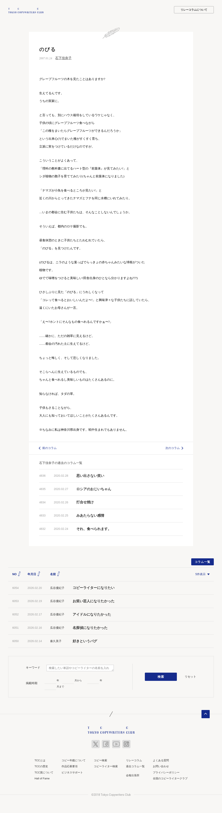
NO (16, 573)
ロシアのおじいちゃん (93, 489)
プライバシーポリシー (166, 772)
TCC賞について (43, 772)
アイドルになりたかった (92, 614)
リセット (190, 676)
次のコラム (172, 447)
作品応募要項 (70, 765)
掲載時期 (31, 682)
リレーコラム (134, 759)
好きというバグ (85, 641)
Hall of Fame (42, 778)
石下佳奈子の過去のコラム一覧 (60, 462)
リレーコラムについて (194, 9)
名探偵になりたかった (90, 627)
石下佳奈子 (63, 57)
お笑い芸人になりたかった (93, 601)
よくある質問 (161, 759)
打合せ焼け (85, 502)
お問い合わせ (161, 765)
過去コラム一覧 (135, 765)
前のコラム (49, 447)
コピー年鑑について (74, 759)
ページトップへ (205, 714)
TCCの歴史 (41, 765)
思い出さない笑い (90, 475)
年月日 (34, 573)
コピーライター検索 (106, 765)
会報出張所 (132, 774)
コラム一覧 (203, 561)
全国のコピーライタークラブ (170, 778)
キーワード (33, 667)
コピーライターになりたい (93, 587)
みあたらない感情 (90, 515)
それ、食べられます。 (93, 528)
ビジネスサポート (72, 772)
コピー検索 (100, 759)
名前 (55, 573)
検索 (161, 676)
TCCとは (39, 759)
